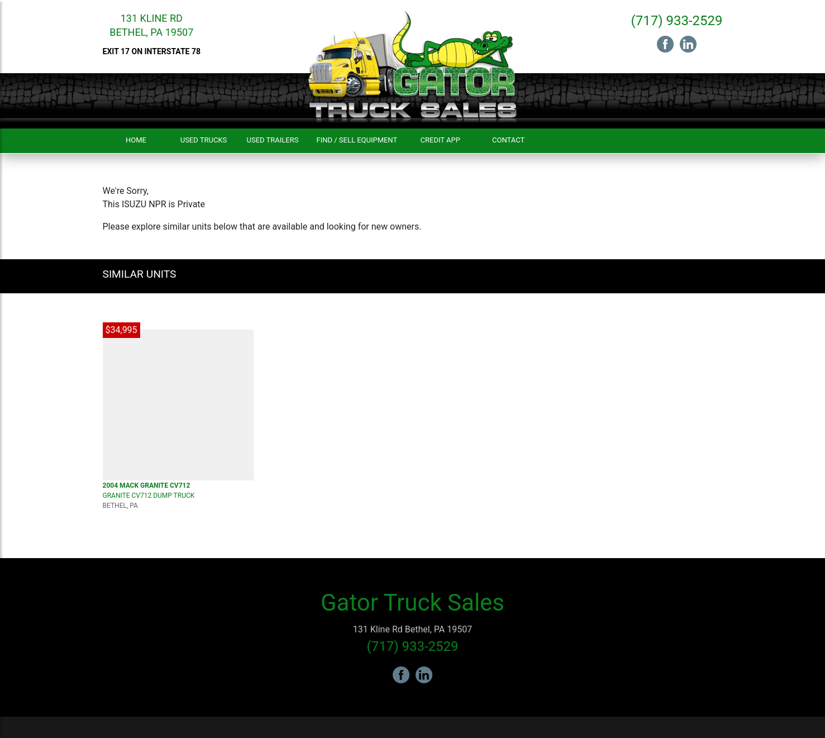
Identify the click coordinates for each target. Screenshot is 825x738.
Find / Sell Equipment (356, 140)
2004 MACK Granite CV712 (146, 485)
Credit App (440, 140)
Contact (508, 140)
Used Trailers (273, 140)
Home (136, 140)
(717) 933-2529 (676, 20)
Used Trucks (203, 140)
